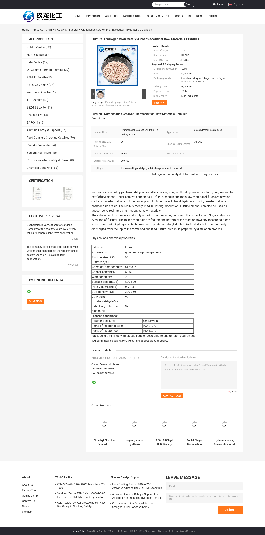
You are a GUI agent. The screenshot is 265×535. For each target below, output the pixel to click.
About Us (111, 16)
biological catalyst (159, 341)
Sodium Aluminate (39, 152)
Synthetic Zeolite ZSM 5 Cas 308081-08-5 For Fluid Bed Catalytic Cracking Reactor (81, 495)
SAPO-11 (32, 122)
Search (189, 4)
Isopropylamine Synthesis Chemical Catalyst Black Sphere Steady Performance (134, 442)
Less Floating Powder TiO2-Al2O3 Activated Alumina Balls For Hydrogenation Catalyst (137, 486)
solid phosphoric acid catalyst (111, 341)
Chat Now (218, 4)
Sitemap (27, 511)
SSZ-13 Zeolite (36, 107)
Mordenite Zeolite (38, 92)
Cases (213, 16)
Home (77, 16)
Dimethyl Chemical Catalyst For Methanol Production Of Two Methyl (104, 442)
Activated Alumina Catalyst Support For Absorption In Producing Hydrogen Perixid (136, 496)
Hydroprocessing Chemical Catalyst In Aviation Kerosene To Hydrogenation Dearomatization (224, 442)
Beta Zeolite (34, 62)
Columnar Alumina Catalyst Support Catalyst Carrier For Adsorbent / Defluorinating (133, 506)
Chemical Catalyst (56, 29)
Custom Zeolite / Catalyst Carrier (48, 160)
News (199, 16)
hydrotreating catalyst (138, 341)
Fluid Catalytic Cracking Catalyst (48, 137)
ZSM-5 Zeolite (36, 47)
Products (93, 16)
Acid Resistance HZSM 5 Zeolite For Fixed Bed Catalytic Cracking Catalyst (81, 504)
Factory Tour (132, 16)
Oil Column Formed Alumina (45, 70)
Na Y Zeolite (35, 54)
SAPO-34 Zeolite (37, 85)
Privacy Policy (78, 531)
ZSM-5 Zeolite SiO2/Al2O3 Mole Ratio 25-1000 (81, 486)
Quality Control (158, 16)
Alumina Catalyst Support (43, 130)
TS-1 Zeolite (34, 100)
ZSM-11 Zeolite (37, 77)
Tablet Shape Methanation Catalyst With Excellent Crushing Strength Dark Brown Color (194, 442)
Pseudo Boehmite (38, 145)
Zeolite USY (34, 115)
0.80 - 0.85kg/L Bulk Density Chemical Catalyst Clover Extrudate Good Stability (164, 442)
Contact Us (183, 16)
